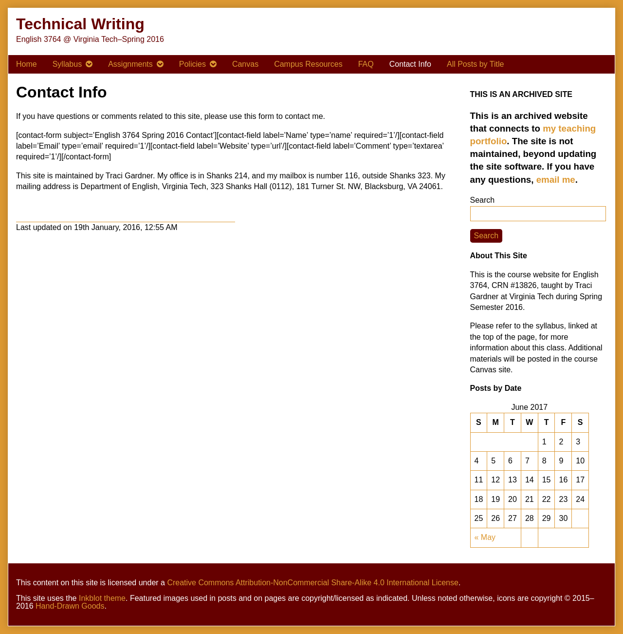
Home (26, 64)
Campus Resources (308, 64)
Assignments (130, 64)
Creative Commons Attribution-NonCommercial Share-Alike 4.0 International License (312, 582)
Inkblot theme (102, 598)
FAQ (366, 64)
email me (555, 179)
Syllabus (67, 64)
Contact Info (410, 64)
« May (485, 537)
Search (482, 200)
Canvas (245, 64)
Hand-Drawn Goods (70, 606)
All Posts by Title (475, 64)
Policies (192, 64)
